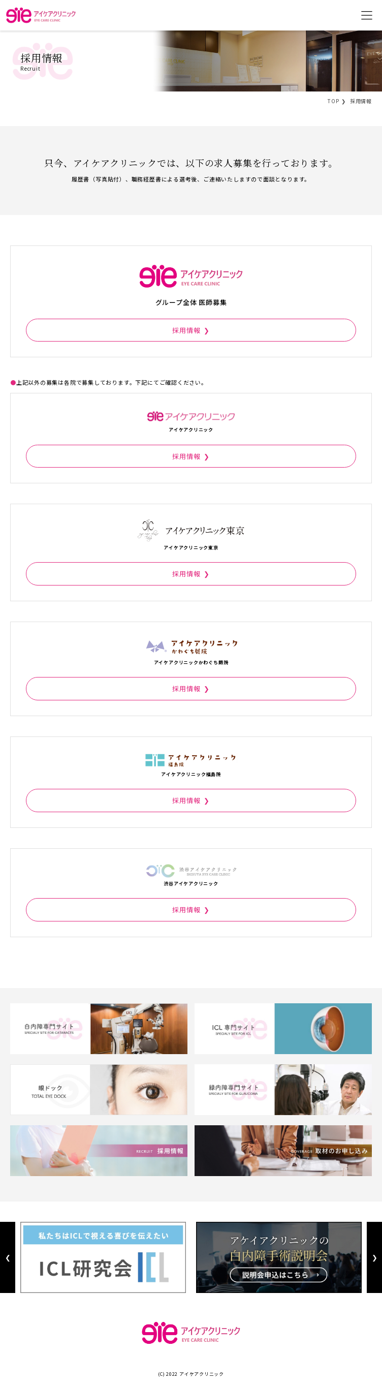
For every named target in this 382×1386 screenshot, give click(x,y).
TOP (333, 101)
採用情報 (186, 330)
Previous (7, 1257)
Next (374, 1257)
